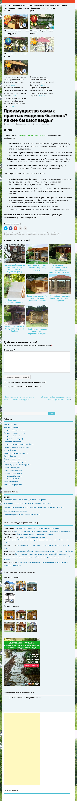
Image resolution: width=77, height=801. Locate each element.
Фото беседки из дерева (30, 235)
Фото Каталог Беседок (13, 471)
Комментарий (9, 350)
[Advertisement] (22, 749)
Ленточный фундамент (14, 476)
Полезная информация (13, 485)
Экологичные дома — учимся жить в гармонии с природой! (28, 503)
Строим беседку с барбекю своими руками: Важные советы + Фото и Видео (60, 268)
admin (8, 124)
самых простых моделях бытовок (32, 135)
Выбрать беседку (12, 233)
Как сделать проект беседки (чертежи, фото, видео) (37, 267)
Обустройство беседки (13, 459)
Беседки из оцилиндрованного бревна (20, 444)
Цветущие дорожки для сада (15, 511)
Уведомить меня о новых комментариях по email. (26, 382)
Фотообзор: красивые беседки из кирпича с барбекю (60, 298)
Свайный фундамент (13, 479)
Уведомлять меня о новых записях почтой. (23, 387)
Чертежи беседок (11, 482)
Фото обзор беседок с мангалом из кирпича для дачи (37, 528)
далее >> (14, 85)
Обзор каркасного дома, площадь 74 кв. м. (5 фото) (25, 500)
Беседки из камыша (11, 424)
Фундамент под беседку (13, 473)
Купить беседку (10, 450)
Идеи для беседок (53, 233)
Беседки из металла (11, 427)
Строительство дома (12, 468)
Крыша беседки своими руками (16, 447)
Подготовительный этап (12, 235)
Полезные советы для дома (15, 462)
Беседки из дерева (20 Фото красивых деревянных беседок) (37, 298)
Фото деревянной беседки (49, 235)
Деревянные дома (24, 124)
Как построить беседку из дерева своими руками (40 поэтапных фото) (43, 531)
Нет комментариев (42, 124)
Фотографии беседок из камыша (32, 537)
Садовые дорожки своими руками (17, 465)
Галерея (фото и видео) (13, 439)
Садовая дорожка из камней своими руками (22, 515)
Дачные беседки (25, 233)
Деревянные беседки (39, 233)
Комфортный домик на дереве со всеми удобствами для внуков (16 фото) (14, 268)
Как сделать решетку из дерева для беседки (35, 534)
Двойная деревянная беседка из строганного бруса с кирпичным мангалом (37, 332)
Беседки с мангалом (12, 436)
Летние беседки (10, 456)
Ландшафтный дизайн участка (16, 453)
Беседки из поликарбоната (14, 433)
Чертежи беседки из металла (16, 430)
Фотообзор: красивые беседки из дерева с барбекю (14, 329)
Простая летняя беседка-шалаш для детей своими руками (14, 302)
